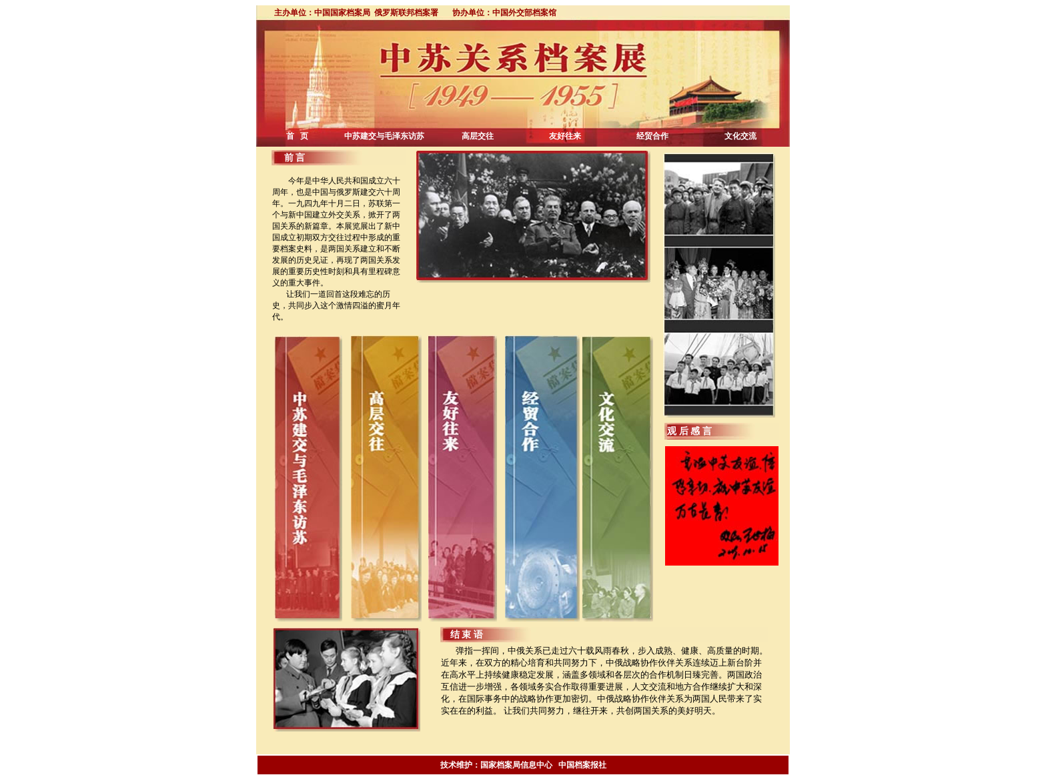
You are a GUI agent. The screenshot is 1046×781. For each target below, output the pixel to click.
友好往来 (565, 136)
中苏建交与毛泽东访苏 (384, 136)
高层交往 (478, 136)
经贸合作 (652, 136)
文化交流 (740, 136)
